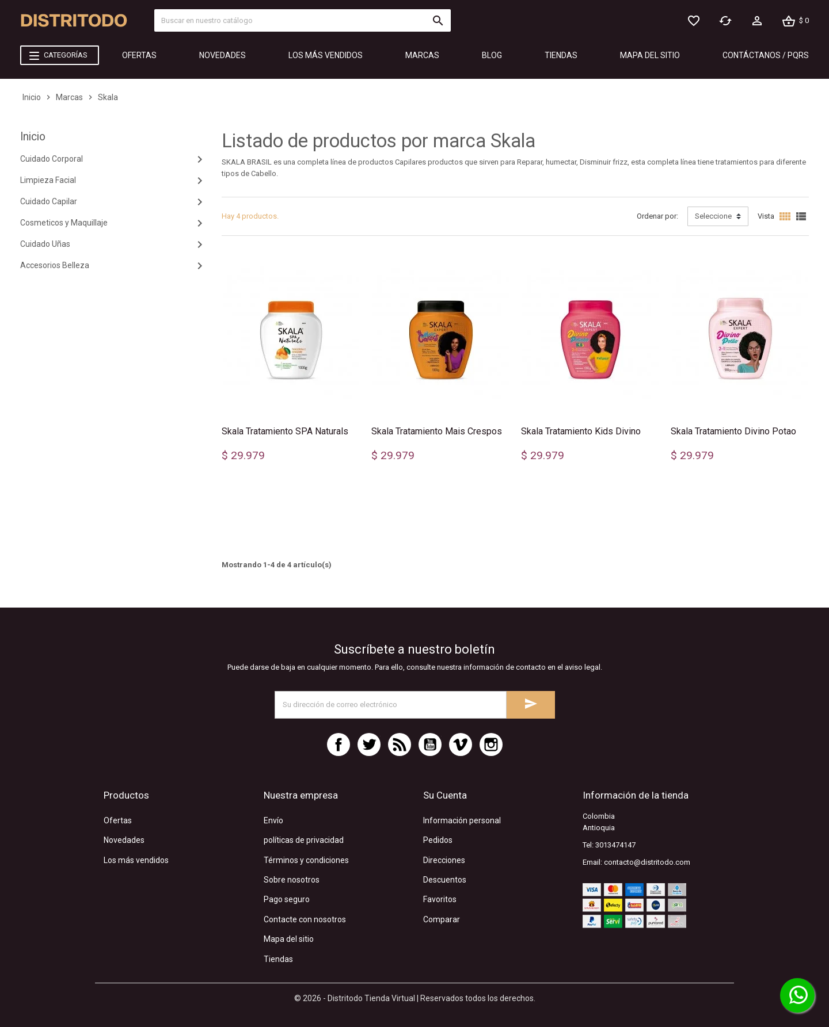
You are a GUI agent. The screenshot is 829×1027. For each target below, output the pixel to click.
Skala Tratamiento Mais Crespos (436, 431)
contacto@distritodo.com (647, 862)
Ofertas (118, 820)
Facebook (338, 744)
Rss (399, 744)
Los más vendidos (136, 860)
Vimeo (460, 744)
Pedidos (437, 840)
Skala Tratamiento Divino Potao (733, 431)
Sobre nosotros (292, 879)
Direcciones (444, 860)
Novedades (124, 840)
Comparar (441, 919)
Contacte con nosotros (305, 919)
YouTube (430, 744)
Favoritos (440, 899)
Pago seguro (287, 899)
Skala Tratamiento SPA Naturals (285, 431)
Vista (766, 216)
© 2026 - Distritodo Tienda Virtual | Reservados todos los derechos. (414, 998)
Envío (273, 820)
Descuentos (444, 879)
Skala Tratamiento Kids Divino (581, 431)
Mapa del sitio (289, 939)
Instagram (491, 744)
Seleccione (713, 216)
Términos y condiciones (306, 860)
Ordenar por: (657, 216)
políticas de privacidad (304, 840)
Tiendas (278, 959)
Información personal (462, 820)
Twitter (369, 744)
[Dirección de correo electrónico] (391, 705)
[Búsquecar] (302, 20)
